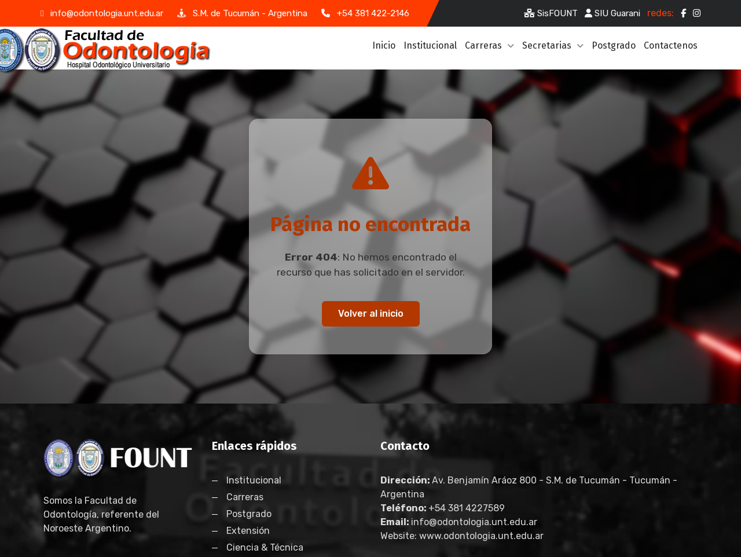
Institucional (430, 45)
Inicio (383, 45)
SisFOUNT (551, 13)
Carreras (489, 45)
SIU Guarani (612, 13)
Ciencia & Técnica (264, 547)
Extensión (248, 530)
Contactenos (671, 45)
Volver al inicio (370, 313)
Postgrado (614, 45)
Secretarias (553, 45)
